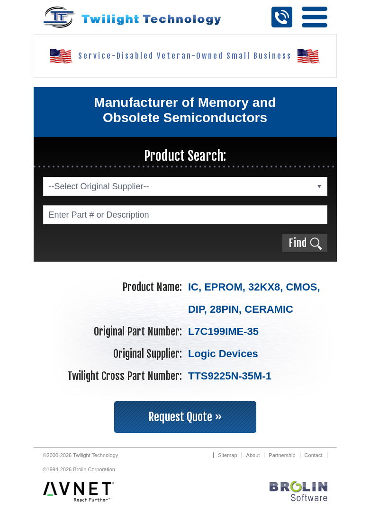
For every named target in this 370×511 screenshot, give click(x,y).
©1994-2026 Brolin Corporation (79, 469)
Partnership (282, 455)
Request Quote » (185, 417)
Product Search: (185, 156)
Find (298, 243)
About (253, 455)
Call (281, 17)
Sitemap (227, 455)
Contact (314, 455)
